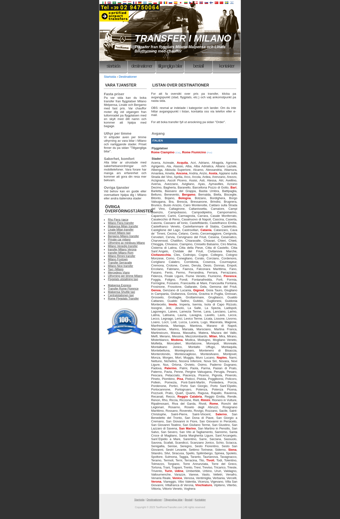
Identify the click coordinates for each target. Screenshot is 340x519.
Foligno (170, 279)
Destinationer (141, 66)
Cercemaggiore (210, 233)
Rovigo (198, 410)
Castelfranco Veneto (165, 226)
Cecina (172, 233)
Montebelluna (160, 350)
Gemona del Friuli (222, 286)
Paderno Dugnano (223, 364)
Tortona (156, 467)
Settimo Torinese (200, 449)
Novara (224, 361)
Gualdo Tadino (178, 301)
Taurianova (210, 457)
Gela (203, 286)
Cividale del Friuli (188, 251)
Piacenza (189, 375)
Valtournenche (161, 474)
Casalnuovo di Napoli (196, 219)
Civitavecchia (161, 255)
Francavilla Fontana (223, 283)
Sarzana (215, 439)
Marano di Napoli (221, 325)
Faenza (188, 269)
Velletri (217, 474)
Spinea (219, 453)
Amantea (157, 173)
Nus (165, 364)
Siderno (220, 449)
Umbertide (193, 471)
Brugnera (230, 201)
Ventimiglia (203, 478)
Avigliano (188, 184)
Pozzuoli (157, 393)
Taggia (183, 457)
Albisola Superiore (178, 170)
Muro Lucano (205, 357)
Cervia (170, 237)
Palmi (183, 368)
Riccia (173, 400)
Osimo (202, 364)
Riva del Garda (184, 403)
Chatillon (176, 240)
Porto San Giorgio (194, 386)
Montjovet (229, 354)
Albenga (156, 170)
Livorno (231, 318)
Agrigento (157, 166)
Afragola (217, 162)
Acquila (182, 162)
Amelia (169, 173)
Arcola (196, 177)
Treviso (207, 467)
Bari (233, 187)
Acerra (155, 162)
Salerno (221, 414)
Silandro (156, 453)
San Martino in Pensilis (214, 428)
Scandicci (181, 442)
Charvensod (159, 240)
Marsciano (203, 329)
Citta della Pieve (191, 247)
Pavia (168, 371)
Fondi (183, 279)
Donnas (219, 265)
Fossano (172, 283)
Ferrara (212, 272)
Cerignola (230, 233)
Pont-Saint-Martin (193, 382)
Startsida (113, 66)
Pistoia (201, 379)
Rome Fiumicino (194, 152)
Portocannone (160, 389)
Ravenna (230, 393)
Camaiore (217, 208)
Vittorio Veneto (172, 488)
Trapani (177, 467)
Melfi (154, 336)
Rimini (205, 400)
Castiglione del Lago (165, 230)
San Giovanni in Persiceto (218, 421)
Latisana (168, 315)
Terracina (190, 460)
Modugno (203, 340)
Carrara (202, 216)
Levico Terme (193, 318)
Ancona (181, 173)
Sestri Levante (176, 449)
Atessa (211, 180)
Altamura (230, 170)
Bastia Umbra (209, 191)
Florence (230, 276)
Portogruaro (183, 389)
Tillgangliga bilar (170, 66)
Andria (193, 173)
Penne (178, 371)
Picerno (203, 375)
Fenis (169, 272)
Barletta (156, 191)
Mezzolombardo (196, 336)
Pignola (217, 375)
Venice (177, 478)
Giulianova (178, 294)
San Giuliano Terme (196, 425)
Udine (179, 471)
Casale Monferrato (223, 216)
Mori (178, 357)
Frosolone (175, 286)
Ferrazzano (229, 272)
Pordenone (158, 386)
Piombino (168, 379)
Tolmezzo (157, 464)
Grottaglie (174, 297)
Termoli (168, 460)
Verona (156, 481)
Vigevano (216, 481)
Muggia (188, 357)
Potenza (201, 389)
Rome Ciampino (162, 152)
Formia (231, 279)
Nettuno (156, 361)
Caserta (231, 219)
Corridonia (191, 262)
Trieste (231, 467)
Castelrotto (229, 226)
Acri (193, 162)
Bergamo (188, 194)
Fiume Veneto (195, 276)
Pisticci (190, 379)
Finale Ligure (174, 276)
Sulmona (171, 457)
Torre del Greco (224, 464)
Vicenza (203, 481)
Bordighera (217, 198)
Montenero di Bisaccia (217, 350)
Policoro (230, 379)
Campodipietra (202, 212)
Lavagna (195, 315)
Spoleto (231, 453)
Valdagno (230, 471)
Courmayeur (228, 262)
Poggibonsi (215, 379)
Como (170, 258)
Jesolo (179, 308)
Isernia (197, 304)
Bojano (169, 198)
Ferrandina (196, 272)
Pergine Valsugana (198, 371)
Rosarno (174, 407)
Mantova (196, 325)
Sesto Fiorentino (207, 446)
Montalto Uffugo (201, 347)
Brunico (156, 205)
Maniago (179, 325)
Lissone (219, 318)
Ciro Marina (229, 244)
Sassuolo (230, 439)
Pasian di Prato (224, 368)
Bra (171, 201)
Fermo (180, 272)
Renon (155, 400)
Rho (165, 400)
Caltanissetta (198, 208)
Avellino (231, 180)
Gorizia (192, 294)
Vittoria (156, 488)
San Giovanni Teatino (166, 425)
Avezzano (171, 184)
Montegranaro (184, 350)
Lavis (221, 315)
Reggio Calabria (190, 396)
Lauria (182, 315)
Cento (194, 233)
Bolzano (200, 198)
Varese (193, 474)
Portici (173, 386)
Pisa (180, 379)
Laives (172, 311)
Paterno (156, 371)
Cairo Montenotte (195, 205)
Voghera (189, 488)
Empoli (232, 265)
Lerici (178, 318)
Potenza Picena (224, 389)
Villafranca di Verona (179, 485)
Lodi (174, 322)
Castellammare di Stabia (201, 226)
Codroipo (189, 255)
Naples (222, 357)
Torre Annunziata (195, 464)
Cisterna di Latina (164, 247)
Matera (203, 333)
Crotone (171, 265)
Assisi (193, 180)
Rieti (196, 400)
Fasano (156, 272)
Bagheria (169, 187)
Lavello (209, 315)
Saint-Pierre (179, 414)
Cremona (157, 265)
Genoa (156, 290)
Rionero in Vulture (224, 400)
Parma (205, 368)
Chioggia (157, 244)
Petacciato (173, 375)
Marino (174, 329)
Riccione (185, 400)
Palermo (171, 368)
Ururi (217, 471)
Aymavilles (215, 184)
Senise (172, 446)
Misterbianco (160, 340)
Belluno (156, 194)
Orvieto (189, 364)
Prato (169, 393)
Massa (175, 333)
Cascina (218, 219)
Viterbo (231, 485)
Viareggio (169, 481)
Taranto (195, 457)
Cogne (203, 255)
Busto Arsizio (172, 205)
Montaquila (229, 347)
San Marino (187, 428)
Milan (213, 336)
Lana (207, 311)
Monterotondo (160, 354)
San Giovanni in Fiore (181, 421)
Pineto (155, 379)
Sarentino (189, 439)
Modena (177, 340)
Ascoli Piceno (177, 180)
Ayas (201, 184)
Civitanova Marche (222, 251)
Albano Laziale (226, 166)
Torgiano (173, 464)
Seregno (186, 446)
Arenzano (218, 177)
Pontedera (216, 382)
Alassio (178, 166)
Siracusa (178, 453)
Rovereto (185, 410)
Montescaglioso (185, 354)
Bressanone (199, 201)
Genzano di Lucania (177, 290)
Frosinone (158, 286)
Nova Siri (210, 361)
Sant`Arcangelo (226, 435)
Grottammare (195, 297)
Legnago (167, 318)
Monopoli (212, 343)
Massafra (189, 333)
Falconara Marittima (211, 269)
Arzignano (158, 180)
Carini (172, 216)
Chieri (222, 240)
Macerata (216, 322)
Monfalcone (193, 343)
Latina (155, 315)
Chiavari (209, 240)
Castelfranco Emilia (223, 223)
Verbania (218, 478)
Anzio (203, 173)
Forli (219, 279)
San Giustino (221, 425)
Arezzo (231, 177)
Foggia (156, 279)
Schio (220, 442)
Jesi (168, 308)
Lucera (194, 322)
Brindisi (215, 201)
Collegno (217, 255)
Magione (230, 322)
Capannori (158, 216)
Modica (190, 340)
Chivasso (171, 244)
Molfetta (156, 343)
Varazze (179, 474)
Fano (233, 269)
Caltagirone (177, 208)
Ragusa (203, 393)
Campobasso (177, 212)
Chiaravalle (193, 240)
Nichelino (170, 361)
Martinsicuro (159, 333)
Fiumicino (214, 276)
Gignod (198, 290)
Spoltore (156, 457)
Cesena (213, 237)
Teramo (156, 460)
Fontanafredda (202, 279)
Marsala (187, 329)
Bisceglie (230, 194)
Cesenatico (228, 237)
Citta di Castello (217, 247)
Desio (207, 265)
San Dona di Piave (199, 418)
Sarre (203, 439)
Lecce (232, 315)
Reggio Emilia (215, 396)
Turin (168, 471)
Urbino (207, 471)
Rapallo (216, 393)
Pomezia (171, 382)
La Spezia (213, 308)
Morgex (168, 357)
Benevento (171, 194)
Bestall (198, 66)
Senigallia (157, 446)
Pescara (156, 375)
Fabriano (173, 269)
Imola (173, 304)
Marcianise (158, 329)
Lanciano (219, 311)
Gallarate (190, 286)
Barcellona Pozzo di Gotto (210, 187)
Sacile (223, 410)
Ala (168, 166)
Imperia (184, 304)
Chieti (232, 240)
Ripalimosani (160, 403)
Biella (217, 194)
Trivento (156, 471)
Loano (155, 322)
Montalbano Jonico (166, 347)
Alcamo (198, 170)
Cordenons (229, 258)
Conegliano (184, 258)
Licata (208, 318)
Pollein (155, 382)
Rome (213, 403)
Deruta (196, 265)
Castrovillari (190, 230)
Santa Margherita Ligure (196, 435)
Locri (165, 322)
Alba (188, 166)
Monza (155, 357)
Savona (156, 442)
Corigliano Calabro (165, 262)
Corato (199, 258)
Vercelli (231, 478)
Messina (177, 336)
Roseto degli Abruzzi (201, 407)
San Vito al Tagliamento (196, 432)
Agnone (231, 162)
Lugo (204, 322)
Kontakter (226, 66)
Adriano (204, 162)
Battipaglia (229, 191)
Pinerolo (231, 375)
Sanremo (221, 432)
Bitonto (156, 198)
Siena (232, 449)
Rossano (172, 410)
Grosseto (157, 297)
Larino (232, 311)
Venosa (189, 478)
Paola (194, 368)
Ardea (206, 177)
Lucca (183, 322)
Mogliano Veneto (224, 340)
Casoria (156, 223)
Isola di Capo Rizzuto (220, 304)
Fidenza (156, 276)
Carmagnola (186, 216)
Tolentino (230, 460)
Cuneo (184, 265)
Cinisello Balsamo (206, 244)
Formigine (158, 283)
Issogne (156, 308)
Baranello (184, 187)
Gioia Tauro (214, 290)
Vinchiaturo (203, 485)
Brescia (182, 201)
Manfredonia (159, 325)
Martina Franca (225, 329)
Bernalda (204, 194)
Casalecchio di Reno (165, 219)
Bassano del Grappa (180, 191)
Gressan (230, 294)
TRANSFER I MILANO (183, 38)
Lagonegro (158, 311)
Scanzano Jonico (202, 442)
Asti (202, 180)
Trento (187, 467)
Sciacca (231, 442)
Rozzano (211, 410)
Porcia (232, 382)
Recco (170, 396)
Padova (156, 368)
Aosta (213, 173)
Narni (232, 357)
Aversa (156, 184)
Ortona (176, 364)
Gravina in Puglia (211, 294)
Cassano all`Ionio (176, 223)
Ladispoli (230, 308)
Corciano (213, 258)
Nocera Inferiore (190, 361)
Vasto (205, 474)
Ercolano (157, 269)
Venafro (231, 474)
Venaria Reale (160, 478)
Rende (231, 396)
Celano (183, 233)
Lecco (155, 318)
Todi (219, 460)
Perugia (219, 371)
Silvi (167, 453)
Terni (178, 460)
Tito (201, 460)
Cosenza (209, 262)
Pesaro (231, 371)
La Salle (194, 308)
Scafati (168, 442)
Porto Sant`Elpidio (223, 386)
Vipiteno (219, 485)
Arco (187, 177)
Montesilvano (209, 354)
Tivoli (210, 460)
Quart (179, 393)
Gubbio (198, 301)
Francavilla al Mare (194, 283)
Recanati (157, 396)
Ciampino (185, 244)
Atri (221, 180)
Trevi (197, 467)
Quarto (190, 393)
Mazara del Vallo (223, 333)
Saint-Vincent (201, 414)
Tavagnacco (228, 457)
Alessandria (214, 170)
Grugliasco (215, 297)
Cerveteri (157, 237)
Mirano (232, 336)
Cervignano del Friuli (191, 237)
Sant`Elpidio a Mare (165, 439)
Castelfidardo (199, 223)
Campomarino (227, 212)
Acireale (168, 162)
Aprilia (178, 177)
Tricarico (219, 467)
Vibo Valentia (187, 481)
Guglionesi (214, 301)
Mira (222, 336)
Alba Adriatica (203, 166)
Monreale (230, 343)
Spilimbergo (204, 453)
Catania (206, 230)
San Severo (169, 432)
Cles (177, 255)
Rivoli (202, 403)
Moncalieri (174, 343)
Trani (166, 467)
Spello (190, 453)
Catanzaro (221, 230)
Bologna (184, 198)
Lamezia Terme (190, 311)
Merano (165, 336)
